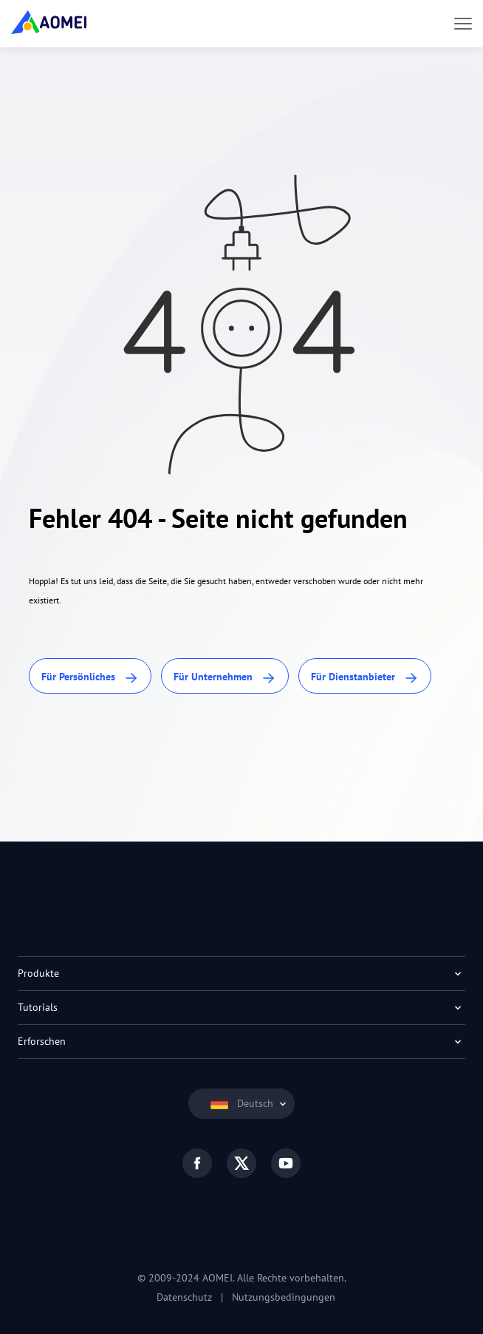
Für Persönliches (90, 677)
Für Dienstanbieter (365, 677)
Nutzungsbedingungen (283, 1297)
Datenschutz (184, 1297)
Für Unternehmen (225, 677)
